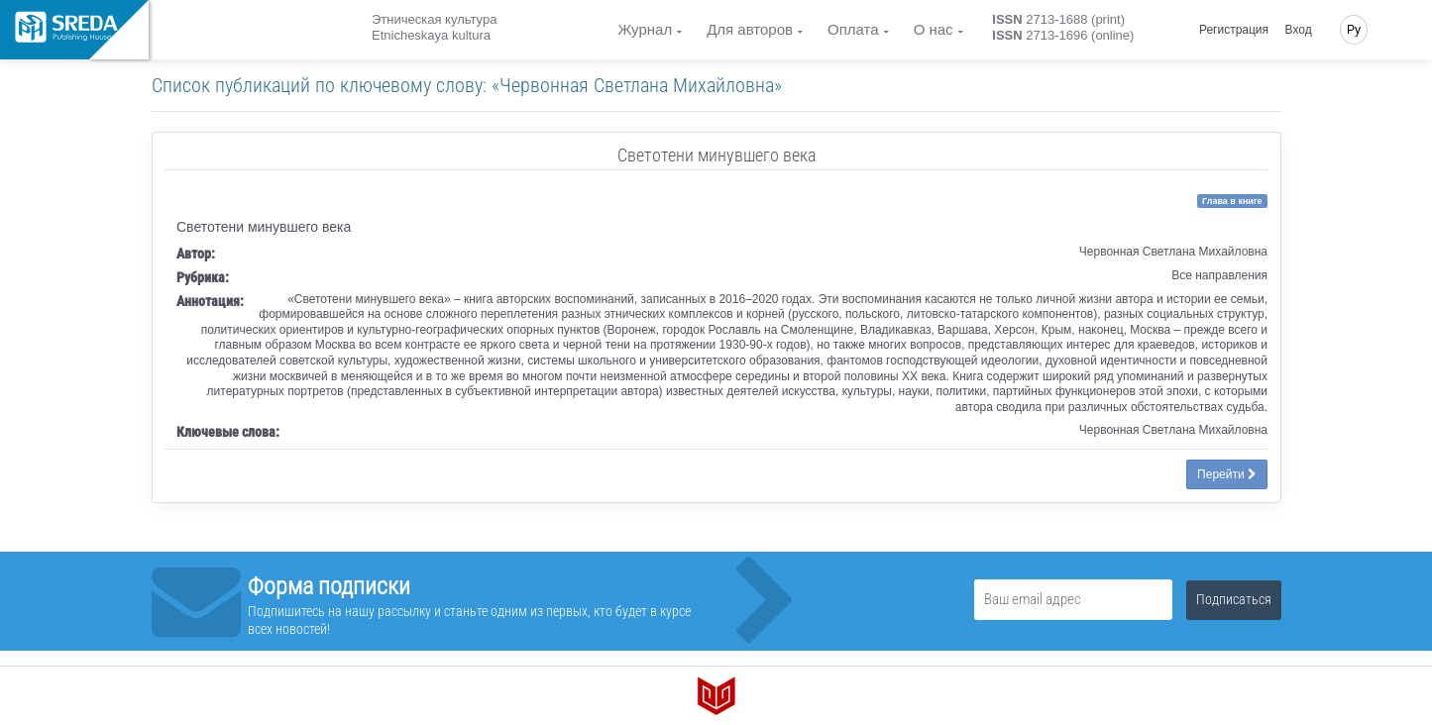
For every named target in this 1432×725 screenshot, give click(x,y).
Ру (1354, 30)
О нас (933, 29)
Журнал (644, 29)
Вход (1298, 30)
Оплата (853, 29)
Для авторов (750, 29)
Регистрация (1233, 30)
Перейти (1227, 474)
